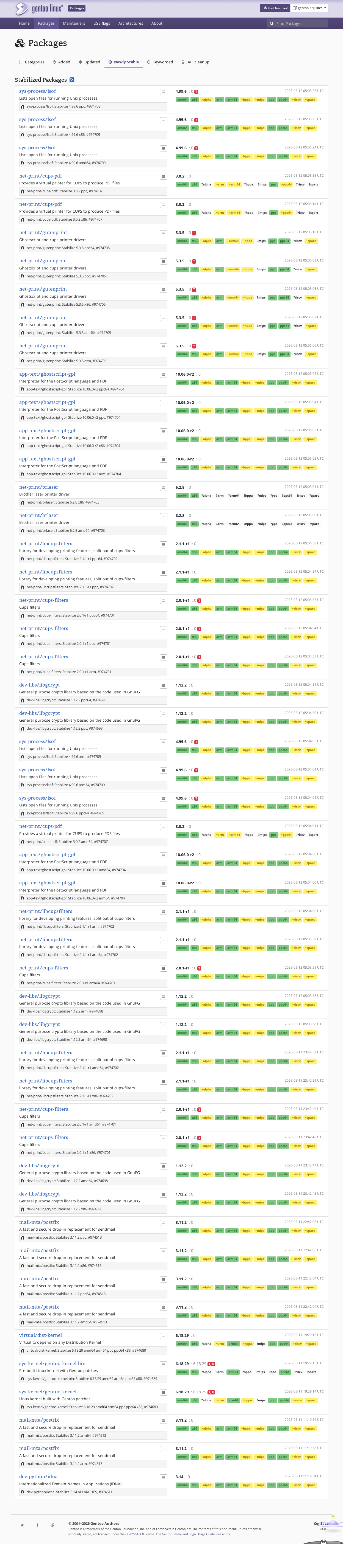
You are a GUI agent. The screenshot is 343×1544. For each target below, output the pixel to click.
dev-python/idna (38, 1476)
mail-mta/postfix (39, 1222)
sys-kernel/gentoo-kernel (47, 1391)
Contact (321, 1523)
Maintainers (74, 23)
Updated (89, 61)
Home (24, 23)
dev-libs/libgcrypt (39, 685)
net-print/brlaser (38, 487)
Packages (46, 23)
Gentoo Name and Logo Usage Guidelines (191, 1534)
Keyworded (160, 61)
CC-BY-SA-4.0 (134, 1534)
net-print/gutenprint (43, 232)
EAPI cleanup (195, 61)
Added (61, 61)
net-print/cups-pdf (40, 176)
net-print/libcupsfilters (45, 543)
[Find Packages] (302, 23)
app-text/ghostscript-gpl (47, 374)
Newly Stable (124, 61)
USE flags (101, 23)
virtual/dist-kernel (40, 1335)
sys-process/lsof (37, 91)
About (156, 23)
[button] (275, 8)
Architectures (130, 23)
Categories (32, 61)
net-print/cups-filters (43, 600)
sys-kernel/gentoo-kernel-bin (52, 1363)
